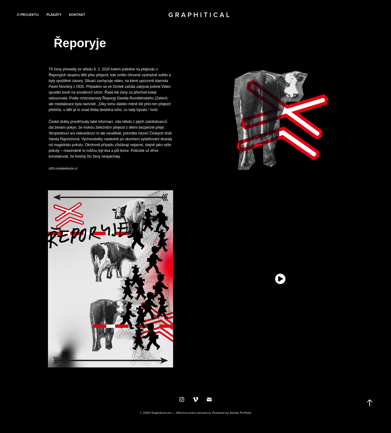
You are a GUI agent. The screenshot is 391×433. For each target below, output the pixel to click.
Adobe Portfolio (240, 412)
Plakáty (54, 14)
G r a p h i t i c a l (198, 15)
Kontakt (77, 14)
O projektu (28, 14)
